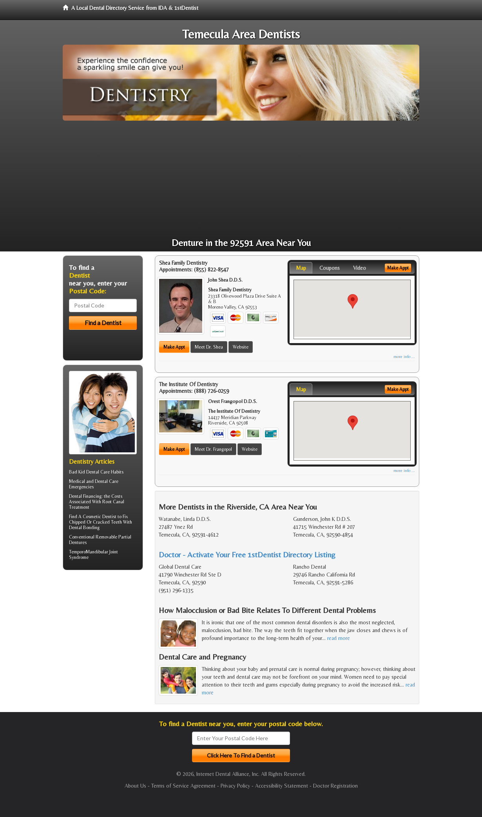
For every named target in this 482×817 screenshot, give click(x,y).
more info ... (404, 356)
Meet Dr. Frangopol (213, 449)
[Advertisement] (241, 179)
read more (338, 638)
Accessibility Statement (281, 786)
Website (240, 347)
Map (301, 268)
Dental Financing (85, 496)
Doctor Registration (335, 786)
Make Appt (174, 347)
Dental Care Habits (104, 472)
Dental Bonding (84, 527)
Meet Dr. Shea (209, 347)
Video (359, 268)
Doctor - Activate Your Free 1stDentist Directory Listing (247, 554)
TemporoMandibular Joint (93, 552)
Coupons (329, 268)
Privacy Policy (235, 786)
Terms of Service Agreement (183, 786)
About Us (135, 786)
